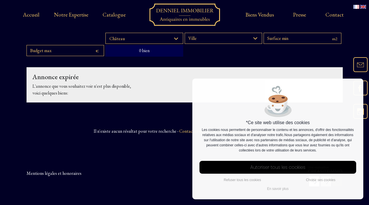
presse (299, 14)
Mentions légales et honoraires (53, 173)
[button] (144, 38)
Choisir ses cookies (320, 180)
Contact (334, 14)
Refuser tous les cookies (242, 180)
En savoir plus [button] (277, 189)
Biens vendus (260, 14)
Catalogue (114, 14)
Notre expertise (71, 14)
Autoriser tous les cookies (277, 167)
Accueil (31, 14)
